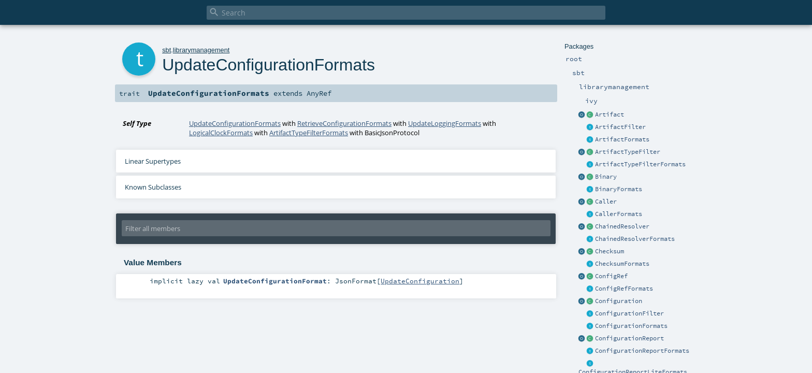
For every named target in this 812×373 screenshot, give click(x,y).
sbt (166, 50)
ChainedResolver (622, 226)
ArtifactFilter (620, 127)
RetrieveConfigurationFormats (344, 123)
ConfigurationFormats (631, 325)
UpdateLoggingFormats (444, 123)
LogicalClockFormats (221, 132)
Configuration (618, 301)
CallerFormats (618, 214)
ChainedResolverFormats (635, 238)
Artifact (609, 114)
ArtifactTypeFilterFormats (640, 164)
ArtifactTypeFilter (627, 151)
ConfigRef (611, 276)
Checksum (609, 251)
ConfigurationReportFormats (642, 350)
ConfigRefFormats (624, 288)
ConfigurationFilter (629, 313)
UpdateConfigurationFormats (235, 123)
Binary (606, 176)
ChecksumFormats (622, 263)
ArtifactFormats (622, 139)
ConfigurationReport (629, 338)
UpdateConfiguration (420, 281)
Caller (606, 201)
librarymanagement (201, 50)
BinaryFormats (618, 189)
